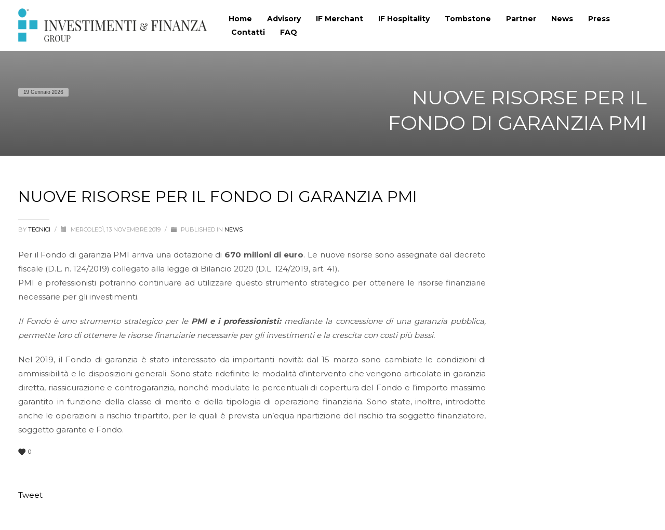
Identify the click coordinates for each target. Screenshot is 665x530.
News (233, 229)
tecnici (40, 229)
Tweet (30, 495)
